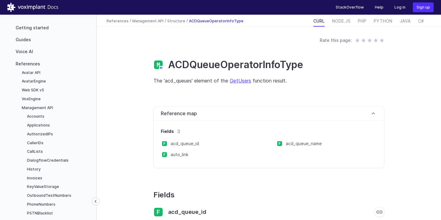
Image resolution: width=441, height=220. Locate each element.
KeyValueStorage (42, 186)
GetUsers (240, 81)
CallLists (34, 151)
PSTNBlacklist (39, 213)
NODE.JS (341, 21)
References (28, 63)
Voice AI (24, 51)
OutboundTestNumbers (48, 195)
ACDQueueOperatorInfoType (216, 20)
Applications (38, 125)
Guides (23, 39)
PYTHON (383, 21)
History (33, 169)
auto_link (179, 154)
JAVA (405, 21)
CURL (319, 21)
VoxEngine (31, 99)
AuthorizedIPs (39, 134)
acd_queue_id (185, 143)
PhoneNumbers (40, 204)
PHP (362, 21)
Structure (176, 20)
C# (421, 21)
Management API (37, 107)
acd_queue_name (304, 143)
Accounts (35, 116)
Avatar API (30, 72)
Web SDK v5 (32, 90)
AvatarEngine (33, 81)
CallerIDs (34, 143)
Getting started (32, 27)
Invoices (34, 178)
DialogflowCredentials (47, 160)
